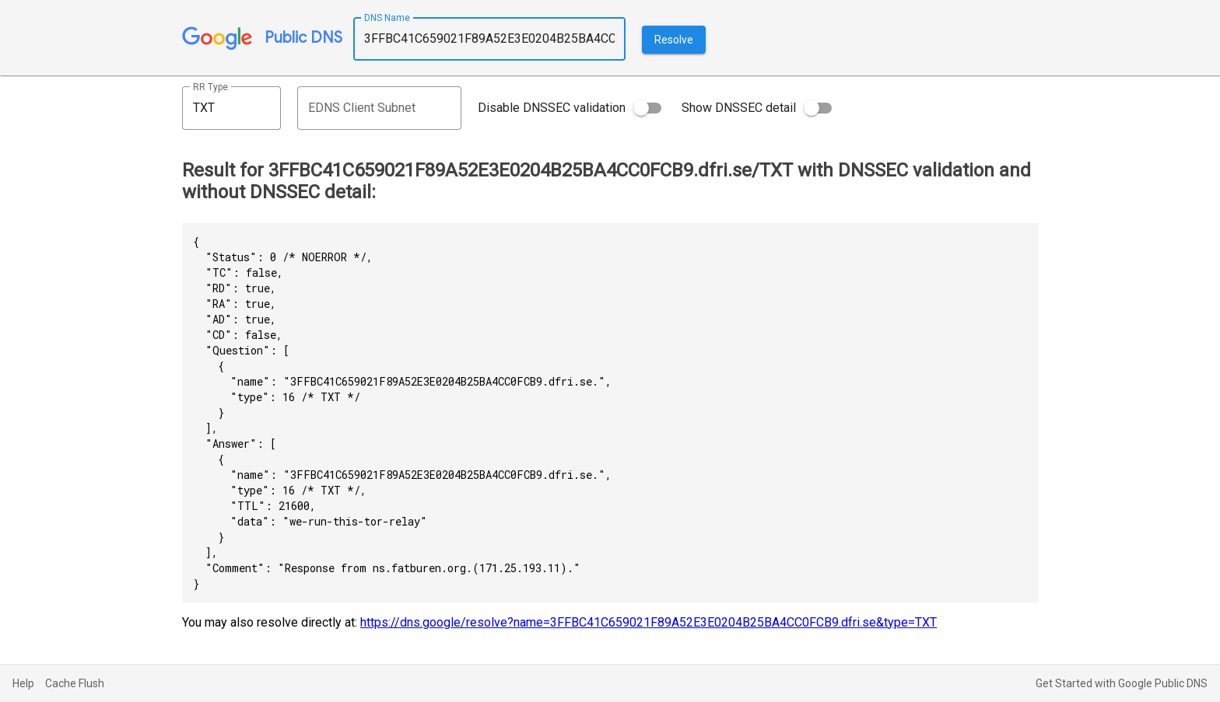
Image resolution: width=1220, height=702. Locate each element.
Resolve (673, 39)
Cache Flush (74, 683)
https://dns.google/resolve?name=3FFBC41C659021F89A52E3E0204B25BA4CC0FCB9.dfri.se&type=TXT (648, 622)
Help (23, 683)
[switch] (647, 108)
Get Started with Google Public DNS (1122, 683)
